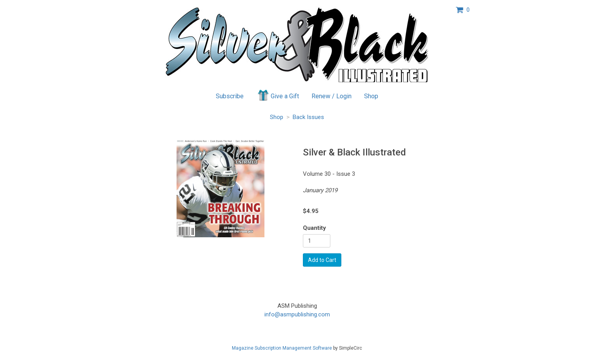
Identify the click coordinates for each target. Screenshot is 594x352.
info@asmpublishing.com (297, 314)
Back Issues (308, 117)
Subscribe (230, 96)
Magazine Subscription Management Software (282, 348)
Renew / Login (332, 96)
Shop (371, 96)
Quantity (314, 227)
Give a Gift (277, 95)
